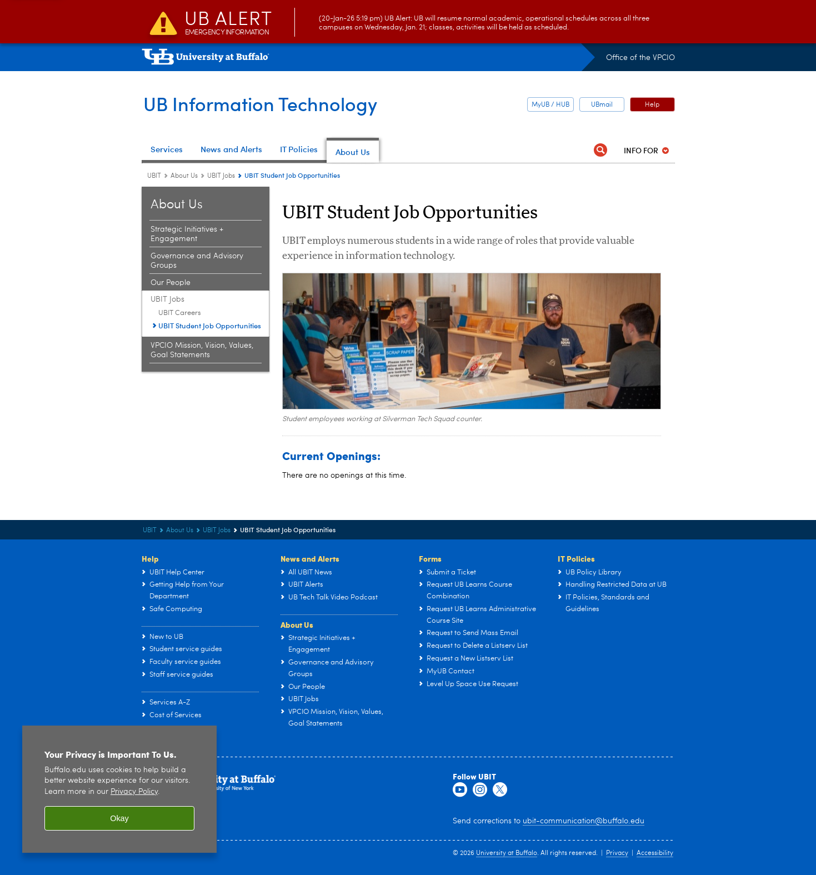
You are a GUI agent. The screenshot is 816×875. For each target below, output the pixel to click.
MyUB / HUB (550, 105)
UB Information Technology (266, 103)
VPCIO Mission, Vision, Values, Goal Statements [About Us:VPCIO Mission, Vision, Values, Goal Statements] (202, 350)
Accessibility (655, 853)
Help (652, 105)
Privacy (617, 853)
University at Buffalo (506, 853)
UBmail (602, 105)
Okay (119, 818)
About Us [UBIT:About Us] (184, 176)
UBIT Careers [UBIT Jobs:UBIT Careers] (179, 313)
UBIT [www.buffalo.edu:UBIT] (154, 176)
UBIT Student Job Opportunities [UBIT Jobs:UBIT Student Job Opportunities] (209, 326)
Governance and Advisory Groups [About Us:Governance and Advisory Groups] (197, 260)
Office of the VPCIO (640, 58)
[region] (119, 789)
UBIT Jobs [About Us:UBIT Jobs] (221, 176)
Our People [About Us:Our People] (171, 283)
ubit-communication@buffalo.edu (583, 821)
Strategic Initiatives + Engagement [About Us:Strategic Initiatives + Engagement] (187, 234)
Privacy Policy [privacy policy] (134, 792)
